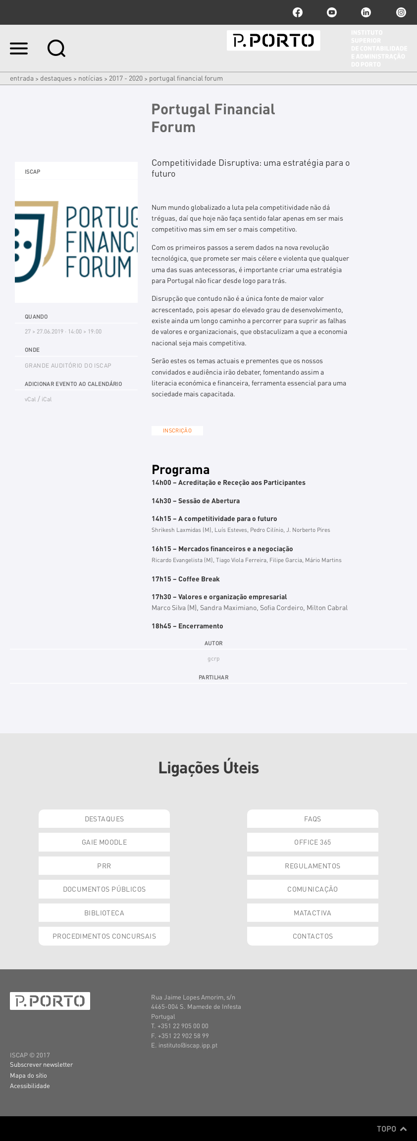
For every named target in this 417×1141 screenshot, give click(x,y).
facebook (298, 12)
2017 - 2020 (126, 77)
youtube (332, 12)
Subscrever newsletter (41, 1064)
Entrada (22, 77)
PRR (104, 865)
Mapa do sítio (28, 1075)
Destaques (56, 77)
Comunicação (312, 888)
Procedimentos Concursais (104, 935)
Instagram (400, 12)
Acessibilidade (30, 1085)
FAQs (312, 818)
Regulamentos (312, 865)
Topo (392, 1129)
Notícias (90, 77)
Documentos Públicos (104, 888)
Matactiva (313, 912)
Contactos (313, 935)
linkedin (366, 12)
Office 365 (312, 841)
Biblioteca (104, 912)
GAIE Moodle (104, 841)
